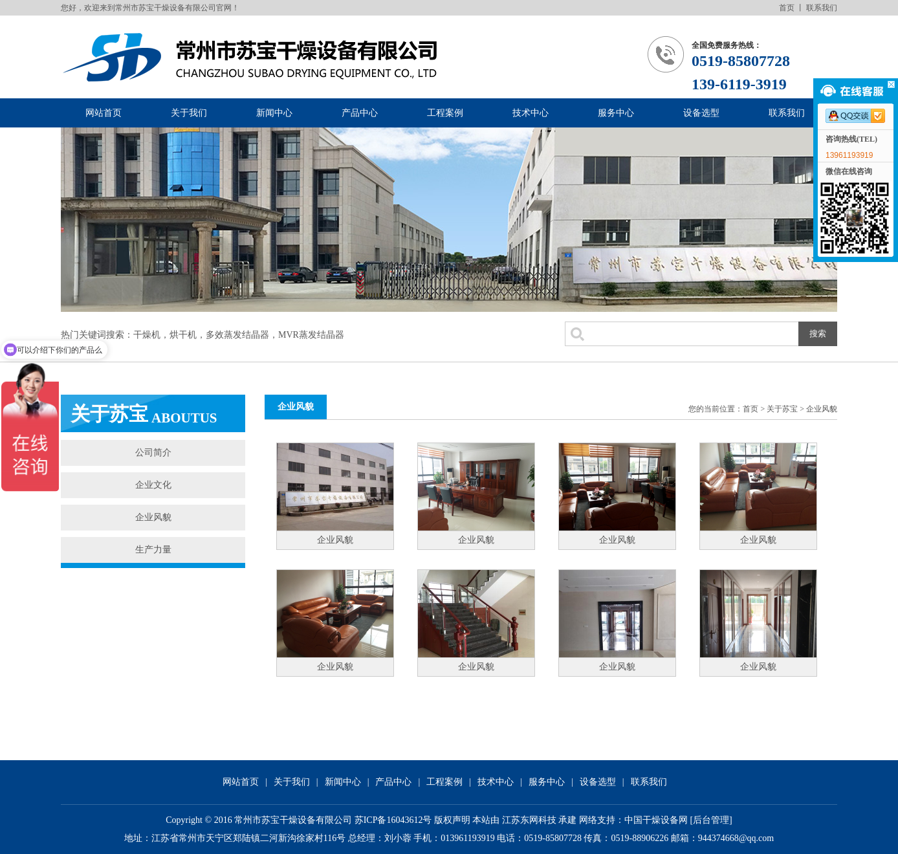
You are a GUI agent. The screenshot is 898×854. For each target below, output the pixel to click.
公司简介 (153, 452)
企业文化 (153, 485)
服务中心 (616, 113)
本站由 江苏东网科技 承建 (524, 820)
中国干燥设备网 (656, 820)
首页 (786, 7)
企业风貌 (153, 517)
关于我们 (189, 113)
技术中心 (530, 113)
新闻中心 (274, 113)
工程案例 (445, 113)
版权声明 (452, 820)
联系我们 (821, 7)
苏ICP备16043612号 (393, 820)
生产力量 (153, 549)
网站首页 (103, 113)
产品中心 (360, 113)
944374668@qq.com (736, 838)
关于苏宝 (782, 408)
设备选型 (701, 113)
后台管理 (711, 820)
